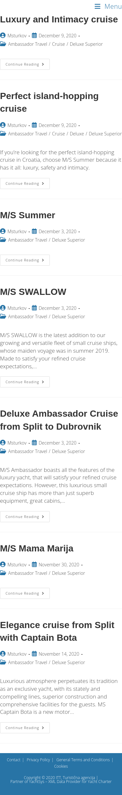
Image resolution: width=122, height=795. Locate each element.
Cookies (61, 766)
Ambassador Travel (27, 44)
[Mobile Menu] (108, 6)
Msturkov (16, 35)
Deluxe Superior (86, 44)
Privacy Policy (38, 760)
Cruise (58, 44)
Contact (13, 760)
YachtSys (36, 781)
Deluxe (77, 134)
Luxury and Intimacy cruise (59, 19)
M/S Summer (27, 215)
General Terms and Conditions (83, 760)
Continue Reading (28, 65)
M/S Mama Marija (37, 548)
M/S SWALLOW (33, 292)
